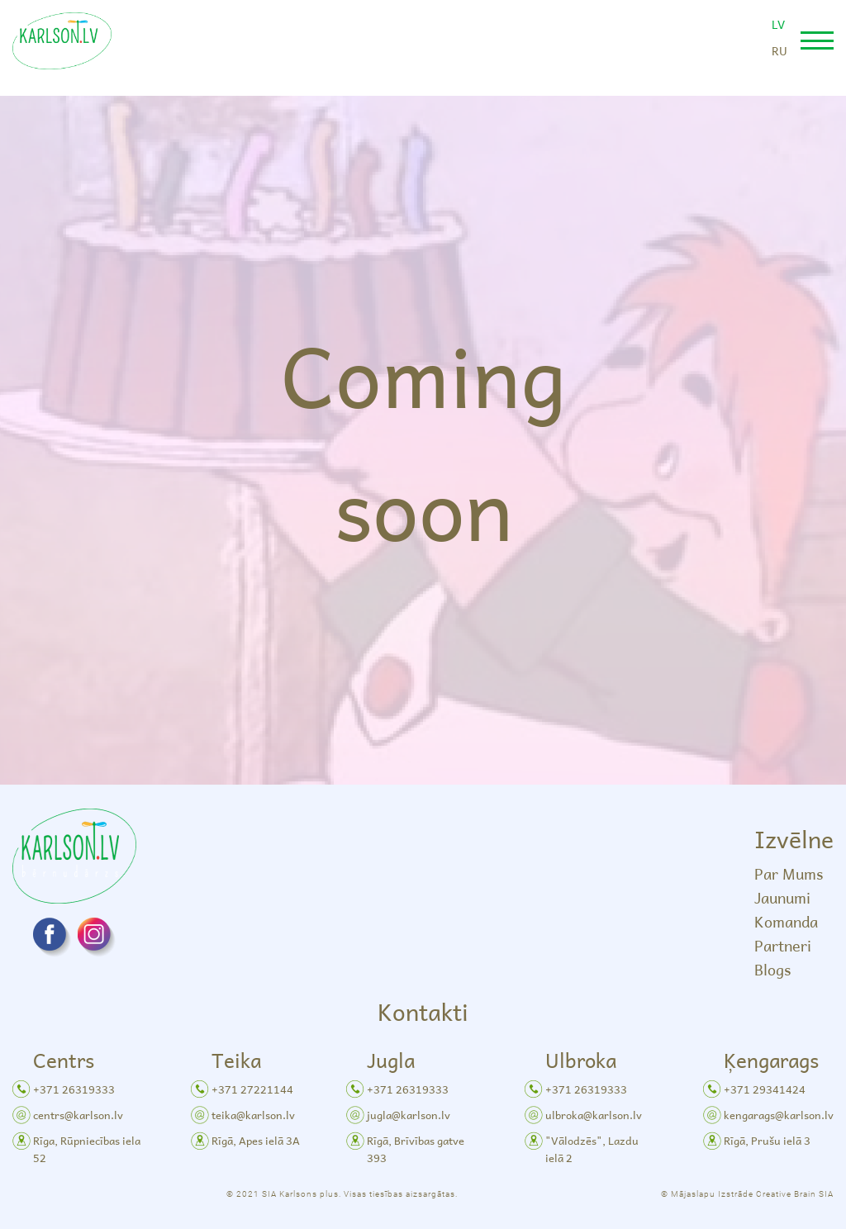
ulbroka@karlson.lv (593, 1114)
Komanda (786, 921)
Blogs (772, 969)
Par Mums (788, 873)
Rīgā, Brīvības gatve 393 (415, 1149)
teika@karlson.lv (253, 1114)
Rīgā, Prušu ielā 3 (767, 1140)
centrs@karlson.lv (78, 1114)
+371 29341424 (765, 1089)
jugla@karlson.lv (408, 1114)
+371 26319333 (74, 1089)
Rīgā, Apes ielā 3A (256, 1140)
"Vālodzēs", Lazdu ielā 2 (592, 1149)
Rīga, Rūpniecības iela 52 (86, 1149)
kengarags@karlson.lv (779, 1114)
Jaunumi (782, 897)
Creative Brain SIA (795, 1193)
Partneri (782, 945)
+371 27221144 (252, 1089)
